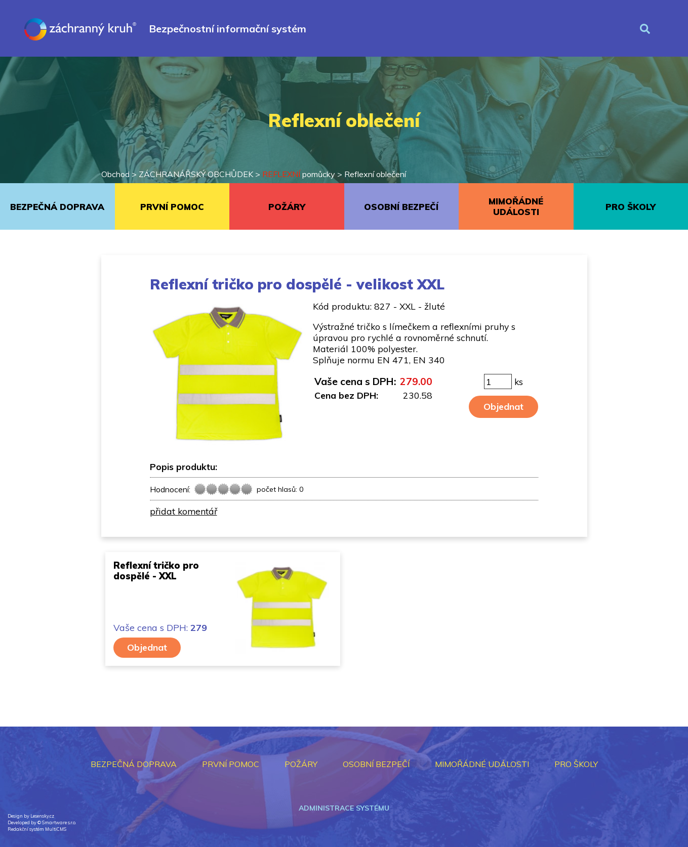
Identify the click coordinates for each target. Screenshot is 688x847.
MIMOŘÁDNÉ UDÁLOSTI (516, 206)
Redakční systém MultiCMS (37, 829)
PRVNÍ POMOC (172, 206)
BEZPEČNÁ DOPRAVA (57, 206)
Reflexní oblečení (375, 174)
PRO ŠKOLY (630, 206)
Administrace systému (344, 808)
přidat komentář (183, 511)
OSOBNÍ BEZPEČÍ (401, 206)
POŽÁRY (286, 206)
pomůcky (298, 174)
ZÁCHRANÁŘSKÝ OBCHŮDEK (196, 174)
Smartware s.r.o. (59, 822)
